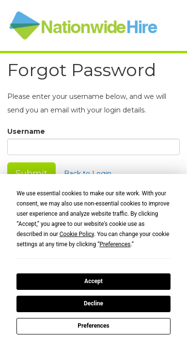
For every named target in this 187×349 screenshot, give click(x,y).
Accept (93, 281)
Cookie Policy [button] (77, 234)
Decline (93, 303)
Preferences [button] (114, 244)
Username (26, 131)
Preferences (93, 325)
